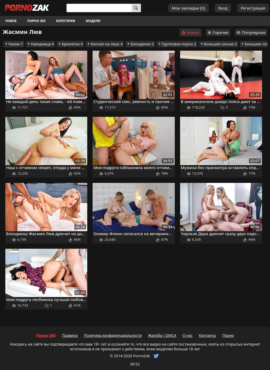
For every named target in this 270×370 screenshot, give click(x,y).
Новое (11, 21)
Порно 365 (36, 21)
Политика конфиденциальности (113, 335)
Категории (65, 21)
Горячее (218, 32)
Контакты (207, 335)
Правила (70, 335)
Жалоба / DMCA (162, 335)
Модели (93, 21)
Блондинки (140, 43)
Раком (14, 43)
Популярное (250, 32)
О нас (187, 335)
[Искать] (136, 8)
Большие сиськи (218, 43)
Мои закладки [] (188, 8)
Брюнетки (70, 43)
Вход (222, 8)
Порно (228, 335)
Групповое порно (177, 43)
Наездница (40, 43)
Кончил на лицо (105, 43)
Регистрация (253, 8)
